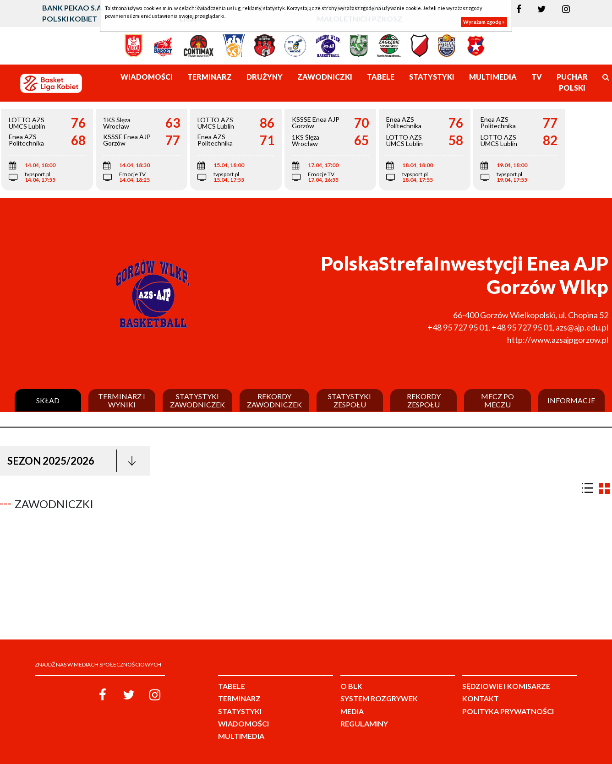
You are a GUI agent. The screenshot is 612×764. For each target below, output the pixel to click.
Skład (48, 400)
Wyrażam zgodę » (484, 22)
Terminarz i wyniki (121, 400)
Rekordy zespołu (424, 400)
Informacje (571, 400)
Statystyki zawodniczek (197, 400)
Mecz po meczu (497, 400)
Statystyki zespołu (349, 400)
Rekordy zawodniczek (274, 400)
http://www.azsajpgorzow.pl (557, 340)
